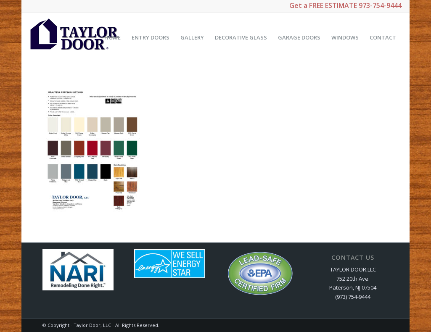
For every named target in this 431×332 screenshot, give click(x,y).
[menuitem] (112, 37)
